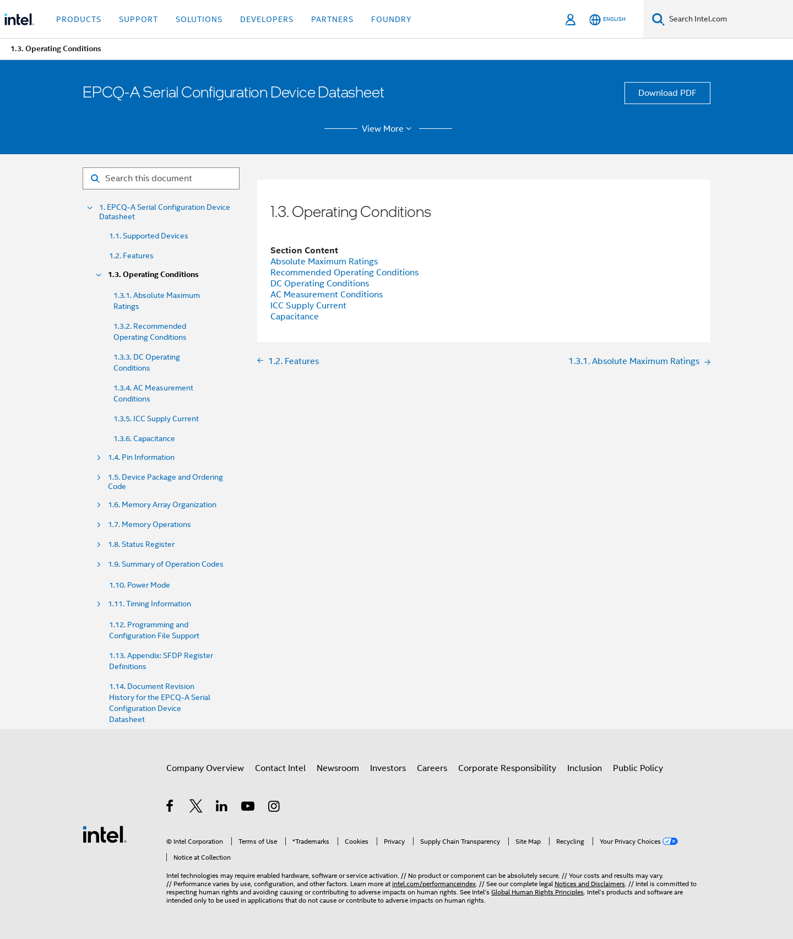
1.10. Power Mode (139, 585)
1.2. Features (131, 255)
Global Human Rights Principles (537, 892)
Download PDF (667, 93)
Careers (432, 768)
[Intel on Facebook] (170, 808)
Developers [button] (267, 19)
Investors (388, 768)
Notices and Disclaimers (590, 884)
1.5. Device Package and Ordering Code (165, 482)
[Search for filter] (161, 178)
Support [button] (138, 19)
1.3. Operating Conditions (153, 274)
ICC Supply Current (308, 305)
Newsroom (338, 768)
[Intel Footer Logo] (105, 833)
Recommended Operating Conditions (344, 272)
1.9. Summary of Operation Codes (166, 564)
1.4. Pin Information (141, 457)
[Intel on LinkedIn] (222, 808)
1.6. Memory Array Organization (162, 504)
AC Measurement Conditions (326, 294)
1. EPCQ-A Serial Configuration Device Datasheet (164, 212)
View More (388, 128)
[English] (607, 20)
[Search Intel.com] (729, 19)
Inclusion (584, 768)
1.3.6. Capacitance (144, 438)
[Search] (658, 19)
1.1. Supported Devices (148, 236)
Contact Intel (280, 768)
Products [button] (78, 19)
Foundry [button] (391, 19)
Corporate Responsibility (507, 768)
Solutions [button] (199, 19)
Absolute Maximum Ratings (324, 261)
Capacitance (294, 316)
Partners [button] (332, 19)
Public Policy (638, 768)
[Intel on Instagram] (274, 808)
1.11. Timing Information (149, 604)
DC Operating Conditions (319, 283)
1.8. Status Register (141, 544)
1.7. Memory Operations (149, 524)
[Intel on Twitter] (196, 808)
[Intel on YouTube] (248, 808)
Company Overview (205, 768)
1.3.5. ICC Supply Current (156, 419)
